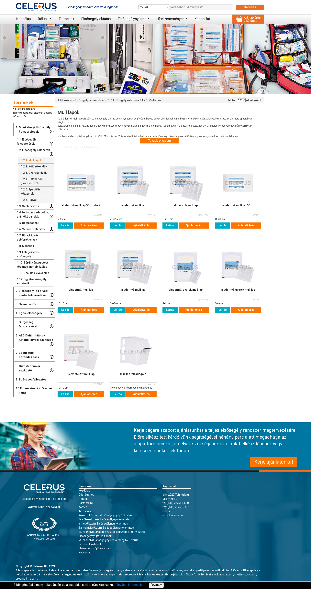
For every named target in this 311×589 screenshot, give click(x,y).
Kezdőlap (23, 19)
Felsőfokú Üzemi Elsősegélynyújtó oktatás (105, 519)
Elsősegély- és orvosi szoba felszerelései (35, 293)
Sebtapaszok (35, 206)
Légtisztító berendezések (35, 355)
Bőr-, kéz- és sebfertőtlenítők (28, 237)
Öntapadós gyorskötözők (32, 181)
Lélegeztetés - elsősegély (28, 254)
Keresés (250, 7)
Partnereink (86, 502)
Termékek (66, 19)
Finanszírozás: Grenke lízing (34, 390)
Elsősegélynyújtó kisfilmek (95, 548)
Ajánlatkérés (89, 225)
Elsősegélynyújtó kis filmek (95, 536)
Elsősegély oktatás (96, 19)
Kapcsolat (202, 19)
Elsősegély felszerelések (35, 142)
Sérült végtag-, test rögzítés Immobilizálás (32, 264)
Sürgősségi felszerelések (35, 324)
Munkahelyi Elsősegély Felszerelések (35, 129)
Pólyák (29, 199)
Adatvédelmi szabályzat (44, 507)
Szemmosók (35, 304)
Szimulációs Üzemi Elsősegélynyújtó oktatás (106, 527)
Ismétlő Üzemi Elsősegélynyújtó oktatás (103, 523)
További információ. (130, 585)
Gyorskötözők (34, 172)
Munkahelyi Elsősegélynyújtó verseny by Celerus (108, 540)
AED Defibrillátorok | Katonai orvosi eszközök (35, 339)
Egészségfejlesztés (31, 379)
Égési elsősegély (35, 313)
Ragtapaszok (28, 222)
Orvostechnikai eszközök (35, 368)
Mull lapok (31, 160)
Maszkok (25, 245)
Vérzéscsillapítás (35, 229)
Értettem (156, 585)
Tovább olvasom (159, 140)
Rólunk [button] (43, 19)
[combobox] (154, 7)
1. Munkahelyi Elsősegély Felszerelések (82, 100)
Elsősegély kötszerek (35, 152)
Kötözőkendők (34, 166)
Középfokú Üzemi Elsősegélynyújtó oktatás (105, 515)
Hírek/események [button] (170, 19)
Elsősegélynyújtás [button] (132, 19)
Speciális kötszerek (30, 191)
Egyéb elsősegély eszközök (31, 281)
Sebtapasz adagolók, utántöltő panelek (35, 215)
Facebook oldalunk (90, 544)
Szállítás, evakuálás (33, 273)
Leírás (65, 225)
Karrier (83, 507)
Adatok (83, 498)
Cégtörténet (86, 494)
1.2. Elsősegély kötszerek (123, 100)
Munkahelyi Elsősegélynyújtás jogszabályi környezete (112, 531)
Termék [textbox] (144, 7)
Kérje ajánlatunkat (273, 462)
